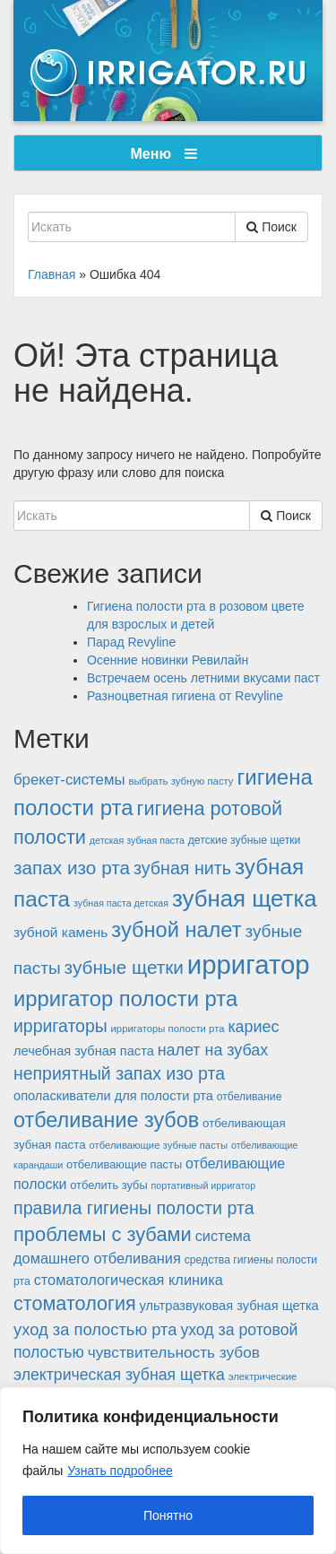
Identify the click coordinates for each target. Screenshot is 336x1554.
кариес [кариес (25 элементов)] (253, 1027)
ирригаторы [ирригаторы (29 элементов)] (60, 1026)
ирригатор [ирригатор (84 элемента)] (248, 964)
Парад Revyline (131, 642)
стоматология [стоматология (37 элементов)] (74, 1303)
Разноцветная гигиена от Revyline (185, 696)
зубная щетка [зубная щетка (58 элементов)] (244, 898)
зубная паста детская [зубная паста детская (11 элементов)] (120, 903)
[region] (168, 1470)
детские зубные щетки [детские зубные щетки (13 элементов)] (244, 840)
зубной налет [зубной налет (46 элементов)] (176, 930)
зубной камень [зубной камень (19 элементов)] (60, 932)
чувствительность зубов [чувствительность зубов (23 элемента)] (174, 1352)
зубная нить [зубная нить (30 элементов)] (182, 868)
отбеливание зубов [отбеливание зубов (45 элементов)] (106, 1120)
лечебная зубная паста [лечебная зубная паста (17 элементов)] (83, 1051)
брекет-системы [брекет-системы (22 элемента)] (69, 779)
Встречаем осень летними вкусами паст (203, 678)
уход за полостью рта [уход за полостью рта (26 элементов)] (95, 1329)
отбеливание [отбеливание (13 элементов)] (249, 1096)
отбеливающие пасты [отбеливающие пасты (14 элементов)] (124, 1164)
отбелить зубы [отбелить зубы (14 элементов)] (109, 1185)
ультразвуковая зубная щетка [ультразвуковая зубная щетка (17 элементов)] (229, 1305)
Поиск (271, 227)
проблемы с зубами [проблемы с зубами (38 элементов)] (102, 1234)
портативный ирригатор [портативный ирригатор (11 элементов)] (203, 1185)
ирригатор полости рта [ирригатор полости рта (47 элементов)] (125, 998)
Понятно (168, 1515)
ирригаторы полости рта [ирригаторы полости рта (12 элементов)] (168, 1028)
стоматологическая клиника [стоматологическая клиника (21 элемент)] (128, 1280)
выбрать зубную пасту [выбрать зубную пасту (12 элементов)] (180, 781)
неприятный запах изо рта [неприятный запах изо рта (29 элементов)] (119, 1073)
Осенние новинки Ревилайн (167, 660)
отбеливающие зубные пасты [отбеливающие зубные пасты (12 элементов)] (158, 1145)
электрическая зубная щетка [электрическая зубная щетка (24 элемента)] (119, 1375)
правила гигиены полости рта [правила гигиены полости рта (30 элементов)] (133, 1208)
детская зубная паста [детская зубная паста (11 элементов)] (137, 840)
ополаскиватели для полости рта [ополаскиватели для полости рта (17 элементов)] (113, 1096)
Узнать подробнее (119, 1470)
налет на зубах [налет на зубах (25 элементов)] (213, 1050)
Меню (164, 153)
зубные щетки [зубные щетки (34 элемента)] (124, 967)
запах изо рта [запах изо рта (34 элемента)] (71, 867)
